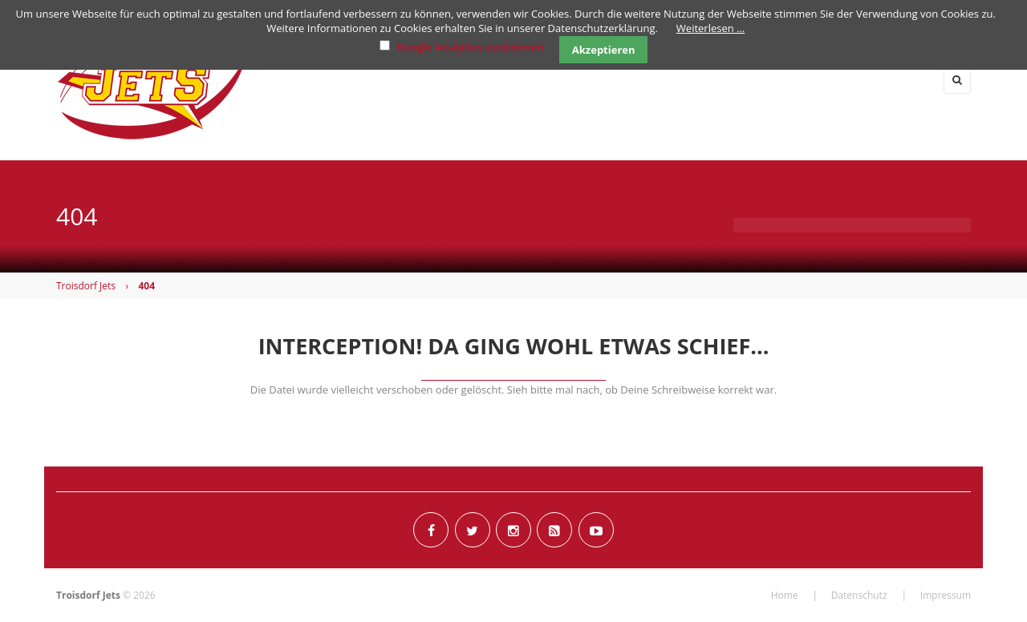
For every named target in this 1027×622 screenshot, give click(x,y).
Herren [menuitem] (531, 79)
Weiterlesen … (710, 28)
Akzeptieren (603, 49)
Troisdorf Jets (86, 286)
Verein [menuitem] (903, 79)
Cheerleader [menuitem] (802, 79)
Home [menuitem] (380, 79)
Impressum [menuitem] (945, 595)
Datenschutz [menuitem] (859, 595)
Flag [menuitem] (610, 79)
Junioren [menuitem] (694, 79)
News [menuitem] (450, 79)
